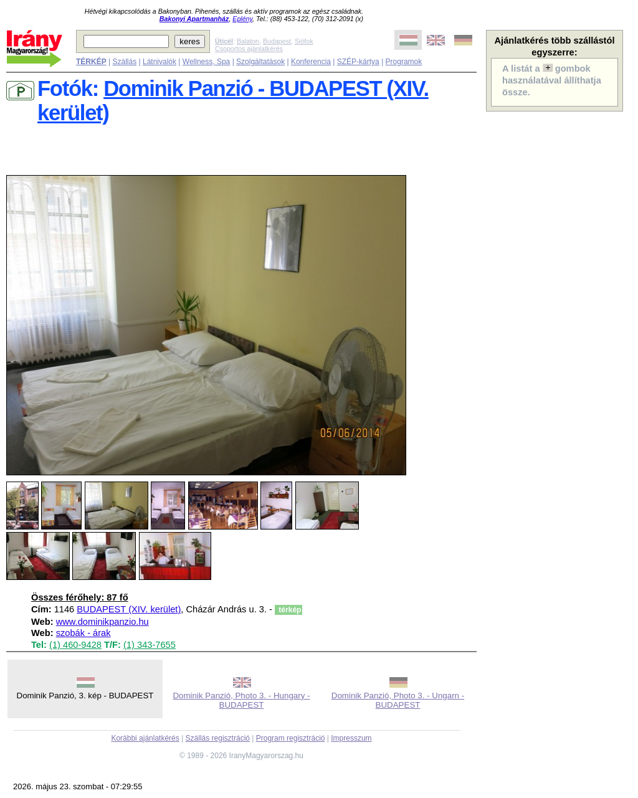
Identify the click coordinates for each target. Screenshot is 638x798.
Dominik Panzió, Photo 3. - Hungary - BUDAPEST (241, 700)
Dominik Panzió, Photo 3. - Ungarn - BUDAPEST (397, 700)
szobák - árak (83, 633)
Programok (404, 61)
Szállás (124, 61)
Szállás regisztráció (218, 738)
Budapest (277, 41)
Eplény (242, 18)
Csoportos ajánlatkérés (249, 48)
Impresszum (351, 738)
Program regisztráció (290, 738)
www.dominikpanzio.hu (102, 622)
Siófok (304, 41)
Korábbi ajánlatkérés (145, 738)
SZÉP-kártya (358, 61)
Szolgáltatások (260, 61)
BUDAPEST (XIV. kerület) (129, 609)
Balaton (248, 41)
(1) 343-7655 (149, 645)
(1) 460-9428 (75, 645)
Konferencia (311, 61)
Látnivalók (159, 61)
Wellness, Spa (206, 61)
